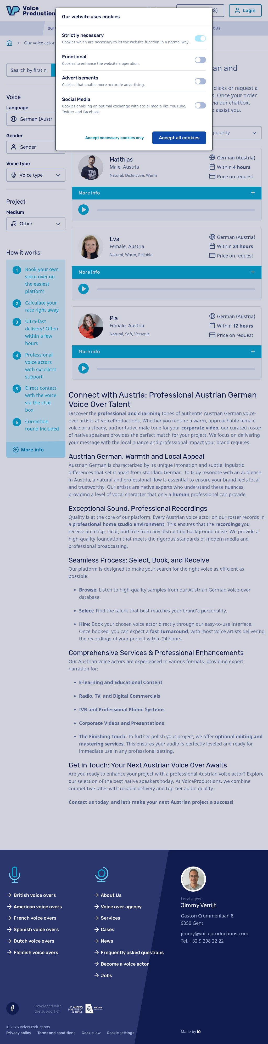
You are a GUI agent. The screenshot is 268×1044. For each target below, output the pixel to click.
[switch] (200, 38)
